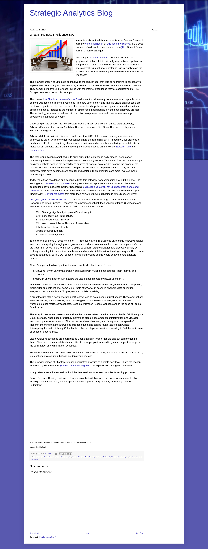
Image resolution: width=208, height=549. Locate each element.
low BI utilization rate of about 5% (61, 99)
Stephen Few (37, 150)
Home (87, 533)
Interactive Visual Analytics (119, 457)
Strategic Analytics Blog (71, 12)
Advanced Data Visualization (45, 457)
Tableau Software (99, 57)
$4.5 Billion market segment (75, 365)
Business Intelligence (118, 43)
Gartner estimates (54, 194)
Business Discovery (78, 457)
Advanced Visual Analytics (63, 457)
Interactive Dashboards (103, 457)
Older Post (139, 533)
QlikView (65, 183)
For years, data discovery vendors (49, 199)
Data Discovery (90, 457)
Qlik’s (123, 47)
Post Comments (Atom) (47, 537)
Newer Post (34, 533)
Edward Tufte (123, 146)
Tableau (50, 183)
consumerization (94, 43)
